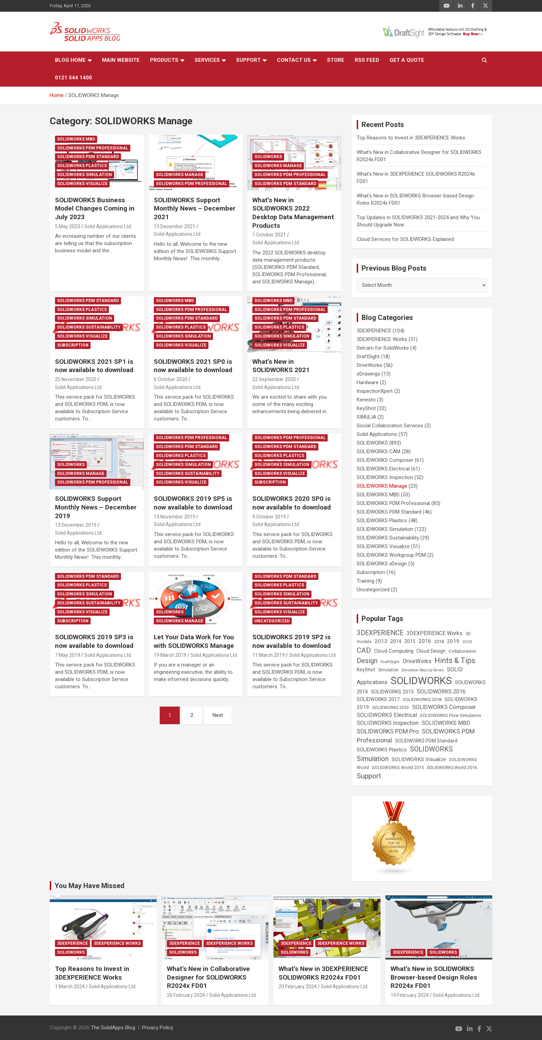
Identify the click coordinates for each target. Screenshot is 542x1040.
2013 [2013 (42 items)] (381, 641)
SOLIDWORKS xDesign (382, 564)
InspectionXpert (375, 391)
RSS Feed (367, 60)
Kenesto (366, 400)
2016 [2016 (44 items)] (425, 641)
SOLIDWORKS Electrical (383, 469)
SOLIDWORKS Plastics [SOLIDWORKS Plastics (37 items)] (382, 750)
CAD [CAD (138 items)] (364, 650)
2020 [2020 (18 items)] (467, 641)
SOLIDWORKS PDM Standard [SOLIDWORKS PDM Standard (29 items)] (426, 740)
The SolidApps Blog (113, 1027)
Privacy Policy (157, 1027)
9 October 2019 (269, 516)
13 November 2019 (174, 516)
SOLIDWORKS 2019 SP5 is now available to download (193, 503)
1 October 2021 (269, 234)
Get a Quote (407, 60)
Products (164, 60)
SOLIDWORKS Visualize (82, 183)
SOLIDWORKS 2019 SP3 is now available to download (94, 641)
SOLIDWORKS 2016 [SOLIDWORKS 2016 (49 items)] (441, 691)
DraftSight (368, 356)
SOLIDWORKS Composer (385, 460)
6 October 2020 (170, 379)
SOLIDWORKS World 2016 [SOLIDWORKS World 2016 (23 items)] (452, 767)
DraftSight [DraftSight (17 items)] (390, 661)
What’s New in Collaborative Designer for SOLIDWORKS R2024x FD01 (208, 977)
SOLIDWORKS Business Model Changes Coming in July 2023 (94, 208)
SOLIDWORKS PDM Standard (88, 156)
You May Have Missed (89, 886)
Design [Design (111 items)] (367, 661)
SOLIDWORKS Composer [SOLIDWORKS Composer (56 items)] (444, 706)
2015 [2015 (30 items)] (409, 641)
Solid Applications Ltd (107, 226)
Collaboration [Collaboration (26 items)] (462, 651)
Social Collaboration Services (390, 425)
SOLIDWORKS (268, 156)
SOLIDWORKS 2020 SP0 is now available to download (291, 503)
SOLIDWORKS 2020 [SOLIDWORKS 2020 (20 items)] (390, 707)
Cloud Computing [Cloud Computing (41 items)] (393, 651)
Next (218, 715)
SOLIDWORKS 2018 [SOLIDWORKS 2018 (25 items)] (422, 699)
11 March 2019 (268, 655)
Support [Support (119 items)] (369, 776)
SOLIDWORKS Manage (179, 174)
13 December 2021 (174, 226)
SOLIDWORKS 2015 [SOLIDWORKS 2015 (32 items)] (392, 691)
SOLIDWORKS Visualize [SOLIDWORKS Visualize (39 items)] (419, 759)
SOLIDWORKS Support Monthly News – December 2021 (194, 208)
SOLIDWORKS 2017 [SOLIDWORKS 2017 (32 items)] (378, 699)
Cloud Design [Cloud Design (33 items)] (431, 651)
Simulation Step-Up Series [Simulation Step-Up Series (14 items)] (423, 670)
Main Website (121, 60)
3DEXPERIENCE (374, 331)
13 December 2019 (75, 525)
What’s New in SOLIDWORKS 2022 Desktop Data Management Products (293, 213)
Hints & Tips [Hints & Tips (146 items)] (454, 660)
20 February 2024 (298, 986)
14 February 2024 (410, 995)
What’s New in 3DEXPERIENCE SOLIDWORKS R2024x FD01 (323, 973)
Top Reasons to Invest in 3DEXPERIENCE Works (411, 138)
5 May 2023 (67, 226)
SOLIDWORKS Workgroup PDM (391, 555)
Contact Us (294, 60)
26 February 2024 (186, 995)
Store (335, 60)
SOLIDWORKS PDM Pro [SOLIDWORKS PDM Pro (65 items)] (388, 731)
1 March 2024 (70, 986)
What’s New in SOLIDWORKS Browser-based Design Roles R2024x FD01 (434, 977)
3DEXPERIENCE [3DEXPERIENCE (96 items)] (380, 633)
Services (207, 60)
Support (248, 60)
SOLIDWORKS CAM (378, 451)
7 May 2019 (67, 655)
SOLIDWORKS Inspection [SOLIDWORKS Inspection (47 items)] (388, 723)
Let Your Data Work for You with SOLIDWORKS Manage (194, 641)
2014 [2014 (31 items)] (395, 641)
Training (365, 581)
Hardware (368, 382)
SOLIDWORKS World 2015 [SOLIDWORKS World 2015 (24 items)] (398, 767)
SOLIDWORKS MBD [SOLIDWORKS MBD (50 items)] (446, 723)
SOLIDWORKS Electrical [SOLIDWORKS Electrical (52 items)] (387, 715)
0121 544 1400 (73, 78)
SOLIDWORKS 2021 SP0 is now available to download (193, 366)
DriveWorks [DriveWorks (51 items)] (417, 661)
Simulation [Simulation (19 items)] (388, 670)
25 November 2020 (75, 379)
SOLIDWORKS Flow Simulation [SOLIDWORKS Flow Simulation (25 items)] (450, 715)
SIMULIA (366, 417)
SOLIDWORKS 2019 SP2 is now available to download (291, 641)
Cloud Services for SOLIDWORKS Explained (405, 239)
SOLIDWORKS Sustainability (89, 327)
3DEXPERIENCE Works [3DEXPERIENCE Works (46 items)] (434, 633)
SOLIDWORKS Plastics (82, 165)
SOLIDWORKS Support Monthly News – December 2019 (96, 507)
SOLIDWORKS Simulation (84, 174)
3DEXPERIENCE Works (382, 339)
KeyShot (366, 408)
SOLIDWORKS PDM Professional (92, 148)
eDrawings (368, 374)
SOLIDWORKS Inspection (385, 477)
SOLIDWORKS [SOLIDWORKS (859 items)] (421, 681)
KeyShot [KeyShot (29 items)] (366, 669)
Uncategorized (272, 621)
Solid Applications (377, 434)
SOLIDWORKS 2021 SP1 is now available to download (94, 366)
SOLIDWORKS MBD (76, 139)
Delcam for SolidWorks (383, 348)
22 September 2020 (274, 379)
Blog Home (70, 60)
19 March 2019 (170, 655)
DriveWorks (369, 365)
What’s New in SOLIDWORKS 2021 (281, 366)
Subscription (72, 345)
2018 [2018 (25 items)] (439, 641)
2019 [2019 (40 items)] (453, 641)
